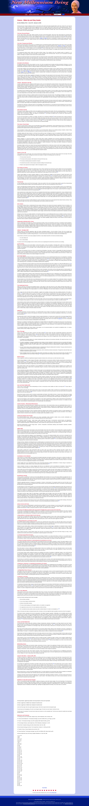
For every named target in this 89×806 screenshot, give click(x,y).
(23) (36, 334)
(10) (51, 175)
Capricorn (60, 318)
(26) (71, 378)
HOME (26, 14)
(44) (30, 638)
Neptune (59, 45)
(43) (62, 630)
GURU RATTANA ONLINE (38, 799)
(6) (53, 116)
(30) (54, 438)
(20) (24, 313)
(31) (39, 447)
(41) (21, 618)
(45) (49, 639)
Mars (28, 70)
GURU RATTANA (48, 14)
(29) (70, 396)
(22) (44, 332)
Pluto (64, 45)
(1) (65, 36)
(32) (49, 463)
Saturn (45, 38)
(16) (70, 263)
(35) (26, 507)
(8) (40, 127)
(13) (27, 197)
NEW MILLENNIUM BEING (34, 14)
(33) (54, 487)
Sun (24, 70)
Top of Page (44, 787)
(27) (64, 386)
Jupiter (41, 38)
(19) (67, 299)
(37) (34, 545)
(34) (58, 500)
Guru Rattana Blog (53, 792)
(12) (39, 189)
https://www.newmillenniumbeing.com (29, 803)
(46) (53, 663)
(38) (50, 556)
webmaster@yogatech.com (69, 803)
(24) (39, 353)
